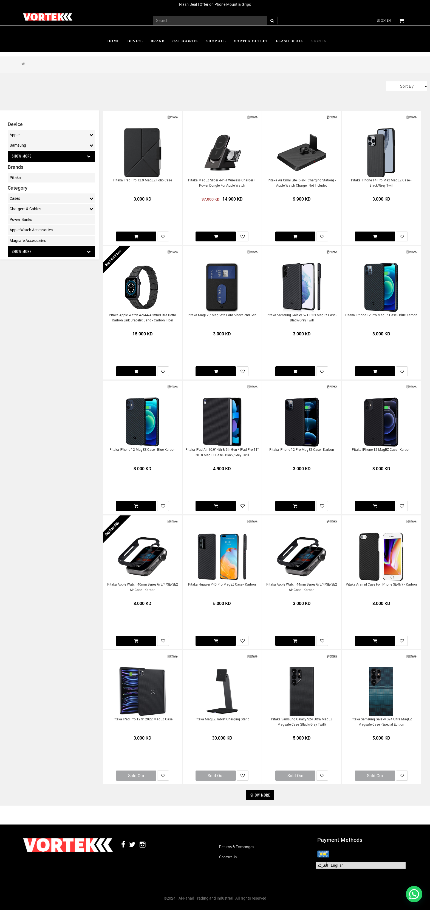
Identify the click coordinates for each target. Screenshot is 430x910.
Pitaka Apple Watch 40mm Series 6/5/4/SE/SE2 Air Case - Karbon (142, 587)
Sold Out (136, 775)
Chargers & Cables (51, 209)
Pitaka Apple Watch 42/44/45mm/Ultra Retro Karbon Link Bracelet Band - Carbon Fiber (142, 318)
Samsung (51, 145)
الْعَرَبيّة (322, 865)
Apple (51, 135)
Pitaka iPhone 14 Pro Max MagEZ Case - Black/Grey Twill (381, 183)
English (337, 865)
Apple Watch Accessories (31, 230)
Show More (51, 156)
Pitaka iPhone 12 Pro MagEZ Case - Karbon (301, 449)
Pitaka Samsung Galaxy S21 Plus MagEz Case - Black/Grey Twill (302, 318)
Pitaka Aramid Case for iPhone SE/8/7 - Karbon (381, 584)
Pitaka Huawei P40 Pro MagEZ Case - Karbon (222, 584)
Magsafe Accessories (28, 240)
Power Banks (21, 219)
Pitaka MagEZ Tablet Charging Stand (222, 719)
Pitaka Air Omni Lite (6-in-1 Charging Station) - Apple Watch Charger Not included (302, 183)
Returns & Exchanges (236, 847)
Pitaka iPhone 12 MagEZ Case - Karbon (381, 449)
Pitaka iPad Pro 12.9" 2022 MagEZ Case (142, 719)
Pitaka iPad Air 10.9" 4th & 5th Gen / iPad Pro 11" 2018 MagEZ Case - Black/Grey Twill (222, 452)
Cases (51, 198)
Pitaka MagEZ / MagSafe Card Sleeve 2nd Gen (222, 315)
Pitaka (15, 177)
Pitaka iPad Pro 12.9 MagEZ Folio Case (142, 180)
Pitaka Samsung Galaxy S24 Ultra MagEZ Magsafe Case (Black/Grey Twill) (301, 722)
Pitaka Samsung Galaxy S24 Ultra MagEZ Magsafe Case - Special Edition (381, 722)
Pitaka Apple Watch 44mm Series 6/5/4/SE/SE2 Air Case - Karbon (301, 587)
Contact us (228, 857)
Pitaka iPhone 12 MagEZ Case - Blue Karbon (142, 449)
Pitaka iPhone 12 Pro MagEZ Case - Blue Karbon (381, 315)
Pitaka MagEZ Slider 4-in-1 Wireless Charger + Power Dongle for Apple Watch (222, 183)
